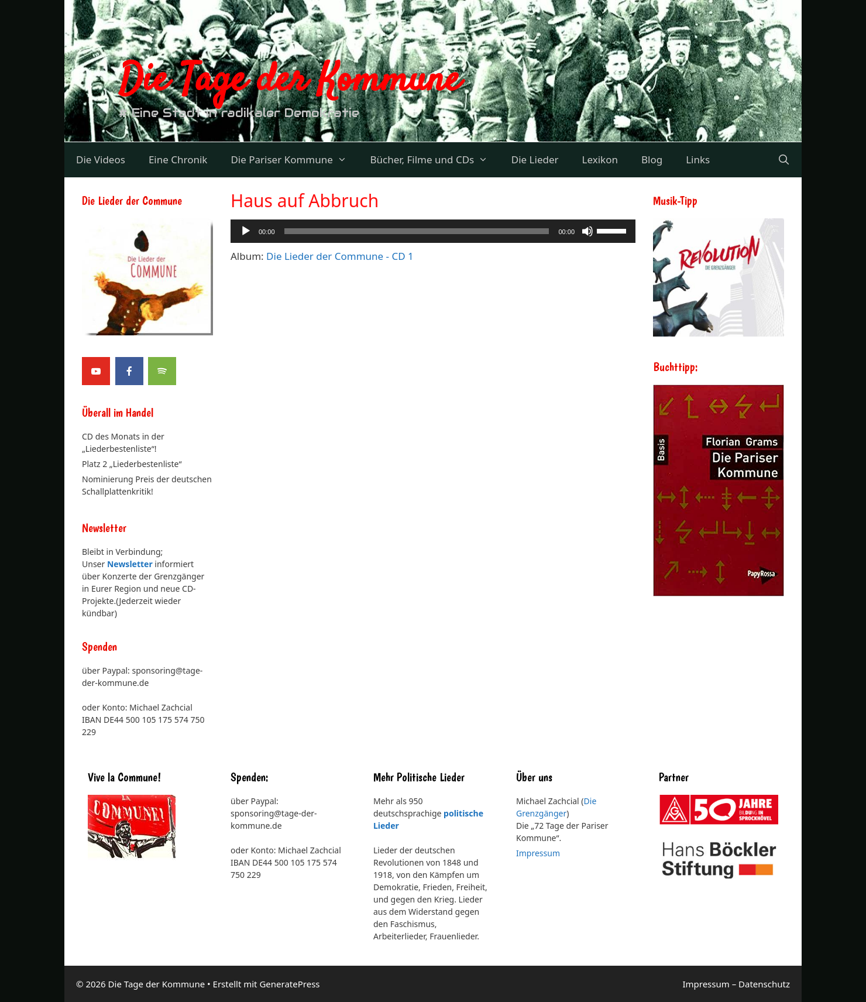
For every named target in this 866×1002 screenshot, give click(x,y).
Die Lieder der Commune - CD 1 (340, 256)
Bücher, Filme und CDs (434, 159)
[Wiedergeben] (246, 231)
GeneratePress (289, 984)
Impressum (538, 853)
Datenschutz (764, 984)
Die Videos (100, 159)
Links (698, 159)
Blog (651, 159)
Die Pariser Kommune (294, 159)
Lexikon (600, 159)
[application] (433, 231)
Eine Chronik (178, 159)
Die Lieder (535, 159)
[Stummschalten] (587, 231)
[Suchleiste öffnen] (783, 159)
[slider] (613, 230)
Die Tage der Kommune (290, 81)
